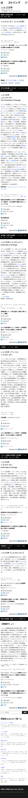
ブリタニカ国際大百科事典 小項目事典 (11, 455)
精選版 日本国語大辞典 (7, 14)
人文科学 (7, 156)
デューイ (3, 137)
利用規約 (3, 789)
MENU (2, 2)
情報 (15, 42)
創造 (14, 119)
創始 (14, 139)
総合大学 (19, 28)
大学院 (15, 121)
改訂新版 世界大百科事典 (8, 235)
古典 (23, 132)
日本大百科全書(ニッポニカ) (8, 88)
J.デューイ (19, 264)
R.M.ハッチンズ (5, 275)
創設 (23, 109)
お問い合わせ (21, 789)
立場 (8, 34)
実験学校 (13, 137)
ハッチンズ (16, 130)
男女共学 (11, 83)
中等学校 (17, 83)
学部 (23, 119)
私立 (14, 28)
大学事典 (3, 347)
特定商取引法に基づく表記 (11, 789)
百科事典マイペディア (7, 546)
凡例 (18, 42)
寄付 (8, 32)
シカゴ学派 (21, 80)
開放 (23, 145)
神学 (7, 160)
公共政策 (13, 160)
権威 (25, 111)
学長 (19, 115)
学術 (2, 119)
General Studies (16, 169)
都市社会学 (4, 83)
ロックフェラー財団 (11, 80)
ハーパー (15, 113)
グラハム (18, 167)
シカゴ (7, 28)
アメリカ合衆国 (19, 26)
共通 (17, 154)
